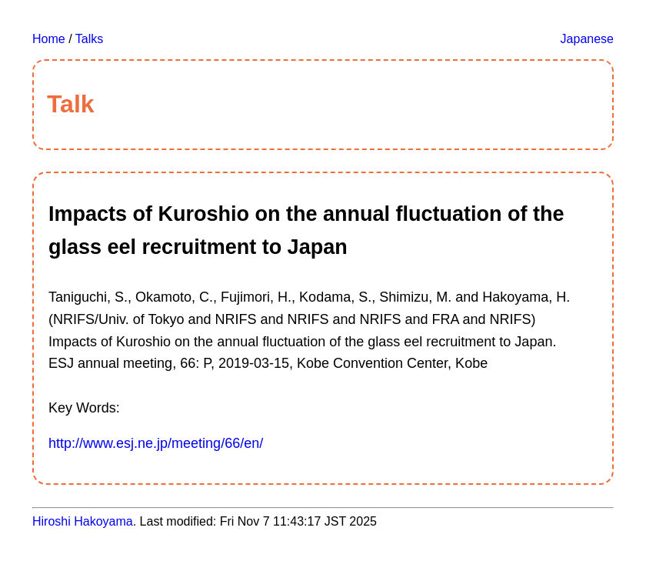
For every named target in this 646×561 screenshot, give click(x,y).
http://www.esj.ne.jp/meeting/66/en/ (155, 443)
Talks (89, 38)
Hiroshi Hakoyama (82, 521)
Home (48, 38)
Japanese (587, 38)
